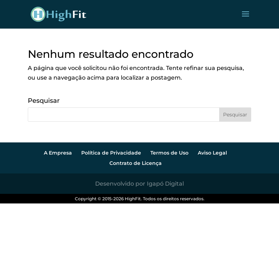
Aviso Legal (212, 153)
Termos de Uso (169, 153)
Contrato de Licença (135, 163)
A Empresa (58, 153)
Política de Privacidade (111, 153)
